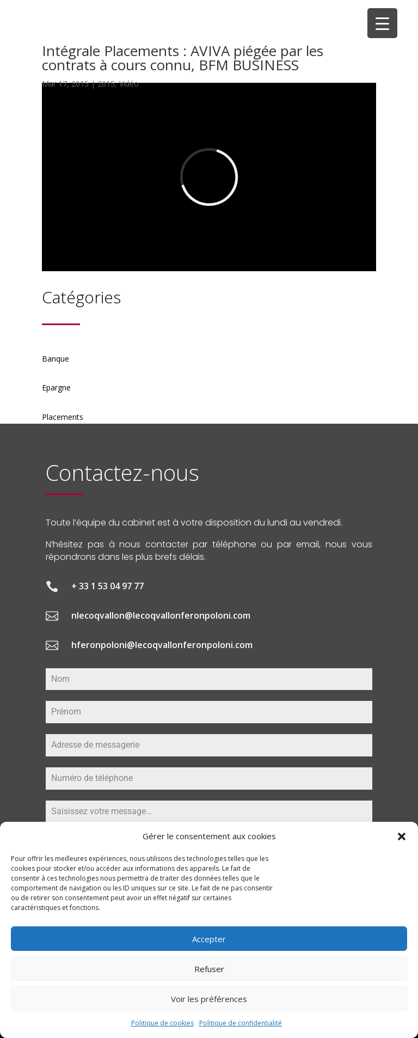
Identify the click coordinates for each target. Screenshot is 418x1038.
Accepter (209, 938)
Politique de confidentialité (240, 1023)
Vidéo (129, 83)
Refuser (209, 968)
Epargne (56, 387)
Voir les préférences (209, 998)
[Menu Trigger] (382, 23)
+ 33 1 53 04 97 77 (107, 586)
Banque (55, 358)
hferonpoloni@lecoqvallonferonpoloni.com (162, 645)
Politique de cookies (162, 1023)
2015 (106, 83)
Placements (62, 417)
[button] (401, 836)
